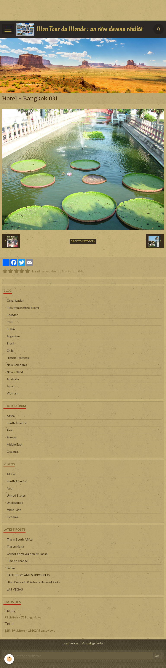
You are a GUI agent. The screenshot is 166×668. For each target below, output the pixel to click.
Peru (10, 322)
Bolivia (11, 329)
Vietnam (12, 393)
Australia (13, 379)
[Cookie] (9, 659)
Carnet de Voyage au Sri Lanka (27, 553)
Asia (10, 430)
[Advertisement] (78, 9)
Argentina (13, 336)
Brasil (10, 343)
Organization (15, 300)
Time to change (17, 561)
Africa (11, 416)
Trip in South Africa (20, 539)
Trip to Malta (15, 546)
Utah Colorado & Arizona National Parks (33, 582)
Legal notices (70, 643)
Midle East (14, 510)
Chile (10, 350)
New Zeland (15, 372)
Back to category (83, 241)
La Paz (11, 568)
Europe (11, 437)
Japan (10, 386)
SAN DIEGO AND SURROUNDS (28, 575)
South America (17, 423)
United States (16, 495)
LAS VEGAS (15, 589)
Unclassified (15, 502)
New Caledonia (17, 365)
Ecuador (12, 315)
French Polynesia (18, 357)
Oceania (12, 451)
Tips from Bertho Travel (23, 307)
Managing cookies (93, 643)
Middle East (14, 444)
